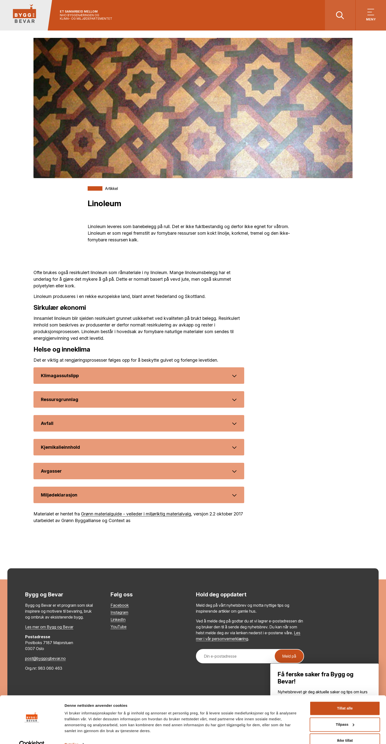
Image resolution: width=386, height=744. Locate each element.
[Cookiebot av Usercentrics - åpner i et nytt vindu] (31, 734)
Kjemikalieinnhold (139, 447)
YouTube (119, 626)
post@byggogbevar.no (45, 658)
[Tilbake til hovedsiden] (26, 15)
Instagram (119, 612)
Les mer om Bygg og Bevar (49, 627)
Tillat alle (345, 698)
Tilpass (345, 714)
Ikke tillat (345, 730)
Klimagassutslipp (139, 375)
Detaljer (71, 734)
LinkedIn (118, 619)
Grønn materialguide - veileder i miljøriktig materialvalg (136, 514)
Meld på (289, 656)
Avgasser (139, 471)
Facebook (120, 605)
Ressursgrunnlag (139, 399)
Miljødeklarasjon (139, 495)
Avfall (139, 423)
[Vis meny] (370, 15)
